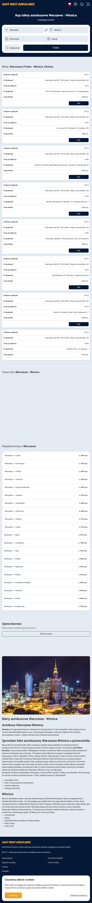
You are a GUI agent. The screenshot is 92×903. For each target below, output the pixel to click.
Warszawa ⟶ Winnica (13, 495)
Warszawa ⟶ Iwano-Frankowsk (17, 487)
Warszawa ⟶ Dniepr (12, 559)
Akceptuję (13, 895)
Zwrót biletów (7, 858)
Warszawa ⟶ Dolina (12, 598)
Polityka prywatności (78, 895)
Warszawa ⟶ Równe (12, 575)
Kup (78, 103)
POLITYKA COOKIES (55, 858)
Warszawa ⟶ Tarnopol (14, 479)
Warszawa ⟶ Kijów (12, 535)
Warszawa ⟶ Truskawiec (14, 543)
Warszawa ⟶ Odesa (13, 471)
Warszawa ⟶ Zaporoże (13, 567)
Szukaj (56, 47)
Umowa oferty (53, 863)
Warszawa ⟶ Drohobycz (14, 463)
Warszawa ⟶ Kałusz (13, 519)
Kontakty (5, 871)
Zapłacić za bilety (8, 863)
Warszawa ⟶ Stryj (11, 551)
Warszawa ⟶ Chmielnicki (15, 503)
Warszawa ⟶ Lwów (13, 455)
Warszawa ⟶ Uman (13, 527)
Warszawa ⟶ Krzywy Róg (14, 606)
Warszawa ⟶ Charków (13, 591)
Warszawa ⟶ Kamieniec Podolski (17, 582)
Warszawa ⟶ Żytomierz (14, 511)
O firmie (5, 867)
